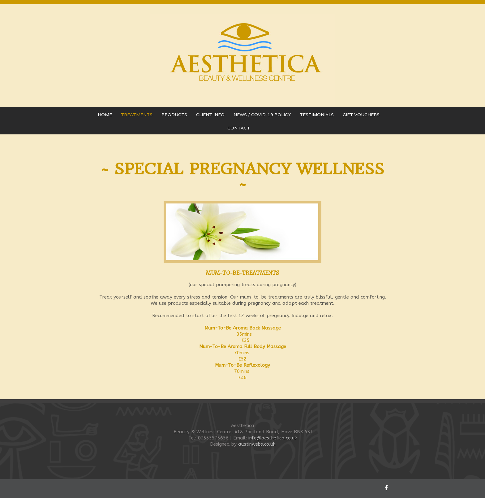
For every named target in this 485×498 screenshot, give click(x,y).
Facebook (386, 487)
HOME (105, 114)
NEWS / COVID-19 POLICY (262, 114)
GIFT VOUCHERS (361, 114)
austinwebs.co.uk (256, 444)
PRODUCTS (174, 114)
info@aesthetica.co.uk (272, 438)
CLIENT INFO (210, 114)
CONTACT (238, 128)
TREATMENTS (136, 114)
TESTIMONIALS (317, 114)
